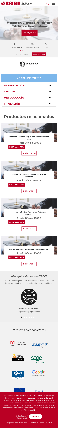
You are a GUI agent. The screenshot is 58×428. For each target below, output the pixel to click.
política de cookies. (29, 410)
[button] (29, 85)
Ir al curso (29, 153)
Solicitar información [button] (29, 77)
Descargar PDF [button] (29, 32)
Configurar (22, 416)
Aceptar (35, 416)
